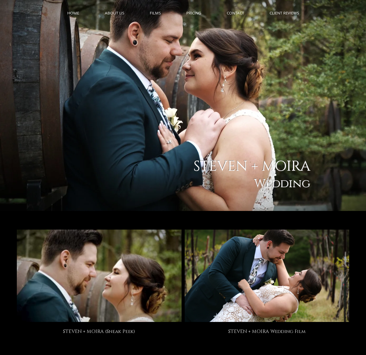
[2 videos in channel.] (183, 282)
